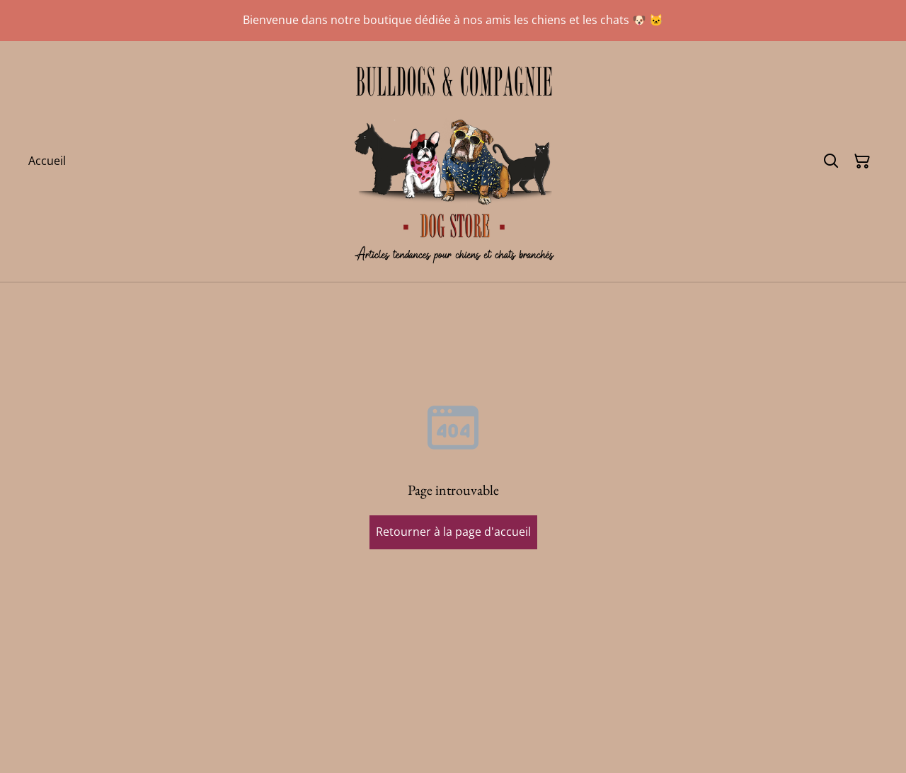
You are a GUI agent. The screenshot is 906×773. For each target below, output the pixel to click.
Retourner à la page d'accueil (453, 531)
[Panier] (862, 161)
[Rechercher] (831, 161)
